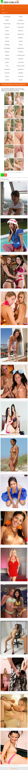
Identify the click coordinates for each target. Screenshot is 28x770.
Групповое (7, 34)
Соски (7, 65)
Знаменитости (20, 34)
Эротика (21, 79)
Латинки (21, 41)
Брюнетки (7, 27)
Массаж (20, 44)
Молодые (7, 51)
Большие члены (20, 23)
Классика (7, 41)
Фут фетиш (20, 76)
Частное (7, 79)
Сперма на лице (20, 65)
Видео (3, 9)
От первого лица (20, 55)
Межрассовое (20, 48)
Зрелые (7, 37)
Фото (3, 6)
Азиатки (20, 16)
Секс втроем (21, 62)
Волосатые (20, 30)
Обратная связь (14, 768)
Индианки (20, 37)
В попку (7, 30)
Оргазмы (7, 55)
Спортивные (7, 69)
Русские (7, 62)
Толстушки (7, 72)
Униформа (20, 72)
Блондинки (20, 20)
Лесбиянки (7, 44)
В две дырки (20, 27)
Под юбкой (20, 58)
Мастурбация (7, 48)
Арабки (7, 20)
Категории (4, 12)
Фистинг (7, 76)
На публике (20, 51)
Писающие (7, 58)
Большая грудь (7, 23)
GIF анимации (7, 16)
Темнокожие (20, 69)
